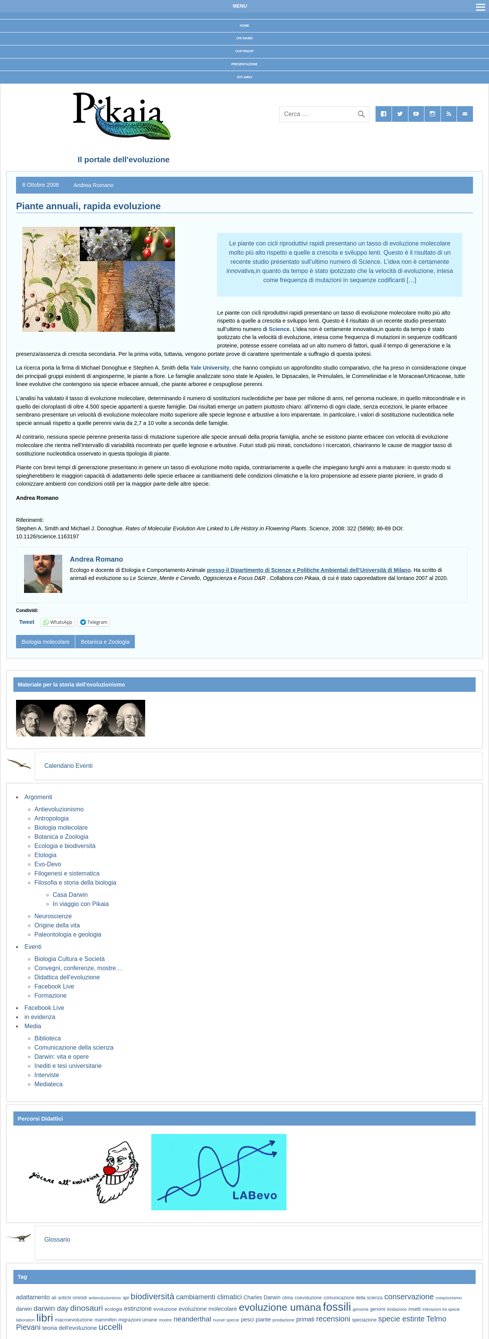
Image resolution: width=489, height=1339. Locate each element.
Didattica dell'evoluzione (67, 977)
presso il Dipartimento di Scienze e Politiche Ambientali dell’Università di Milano (309, 570)
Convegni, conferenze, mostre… (78, 968)
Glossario (57, 1239)
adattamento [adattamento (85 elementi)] (33, 1297)
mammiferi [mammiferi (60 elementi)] (105, 1320)
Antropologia (51, 818)
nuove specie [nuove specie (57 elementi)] (226, 1319)
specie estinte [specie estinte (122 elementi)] (401, 1319)
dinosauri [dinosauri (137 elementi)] (86, 1307)
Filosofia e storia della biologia (75, 882)
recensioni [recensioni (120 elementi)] (333, 1319)
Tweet (26, 622)
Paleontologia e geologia (67, 934)
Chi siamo (244, 38)
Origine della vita (57, 925)
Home (244, 25)
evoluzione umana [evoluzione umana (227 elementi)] (280, 1307)
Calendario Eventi (68, 765)
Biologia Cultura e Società (69, 959)
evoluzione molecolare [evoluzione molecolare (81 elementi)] (208, 1308)
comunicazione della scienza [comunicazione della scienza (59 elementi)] (353, 1297)
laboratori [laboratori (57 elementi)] (25, 1319)
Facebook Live (54, 986)
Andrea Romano (93, 185)
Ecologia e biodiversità (65, 846)
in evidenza (39, 1017)
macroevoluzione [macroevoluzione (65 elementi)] (74, 1320)
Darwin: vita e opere (61, 1056)
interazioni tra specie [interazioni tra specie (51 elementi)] (441, 1309)
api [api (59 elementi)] (126, 1297)
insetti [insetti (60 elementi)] (414, 1309)
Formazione (50, 995)
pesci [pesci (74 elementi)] (247, 1319)
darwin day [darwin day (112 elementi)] (51, 1308)
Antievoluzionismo (59, 809)
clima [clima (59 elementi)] (287, 1297)
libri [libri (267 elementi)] (44, 1318)
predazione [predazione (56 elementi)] (283, 1319)
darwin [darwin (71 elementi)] (24, 1309)
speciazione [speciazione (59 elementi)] (364, 1320)
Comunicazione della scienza (73, 1047)
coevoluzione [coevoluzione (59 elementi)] (308, 1297)
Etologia (45, 855)
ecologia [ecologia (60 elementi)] (113, 1309)
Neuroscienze (53, 916)
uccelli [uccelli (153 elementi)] (110, 1327)
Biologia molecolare (45, 642)
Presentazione (245, 64)
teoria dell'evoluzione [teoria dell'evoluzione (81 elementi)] (69, 1327)
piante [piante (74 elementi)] (263, 1319)
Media (32, 1026)
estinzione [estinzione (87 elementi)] (138, 1308)
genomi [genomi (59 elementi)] (377, 1309)
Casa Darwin (70, 895)
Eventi (32, 946)
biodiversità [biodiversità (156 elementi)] (152, 1296)
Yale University (209, 368)
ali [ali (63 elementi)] (54, 1297)
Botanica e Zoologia (105, 642)
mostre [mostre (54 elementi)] (165, 1320)
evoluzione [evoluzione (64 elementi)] (165, 1309)
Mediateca (48, 1084)
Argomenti (38, 797)
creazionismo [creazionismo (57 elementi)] (449, 1297)
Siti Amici (244, 77)
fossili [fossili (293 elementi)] (337, 1306)
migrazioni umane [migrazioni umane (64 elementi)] (137, 1320)
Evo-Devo (47, 864)
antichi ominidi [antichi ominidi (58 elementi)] (72, 1297)
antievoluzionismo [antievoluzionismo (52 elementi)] (105, 1297)
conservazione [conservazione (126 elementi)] (409, 1296)
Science (279, 329)
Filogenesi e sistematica (67, 873)
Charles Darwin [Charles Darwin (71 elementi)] (261, 1297)
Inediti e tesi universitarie (68, 1066)
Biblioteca (47, 1038)
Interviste (46, 1075)
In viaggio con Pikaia (81, 904)
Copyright (244, 51)
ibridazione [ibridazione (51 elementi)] (397, 1309)
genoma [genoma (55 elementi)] (360, 1309)
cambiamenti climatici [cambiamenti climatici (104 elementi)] (209, 1297)
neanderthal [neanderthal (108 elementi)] (192, 1319)
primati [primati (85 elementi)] (305, 1319)
